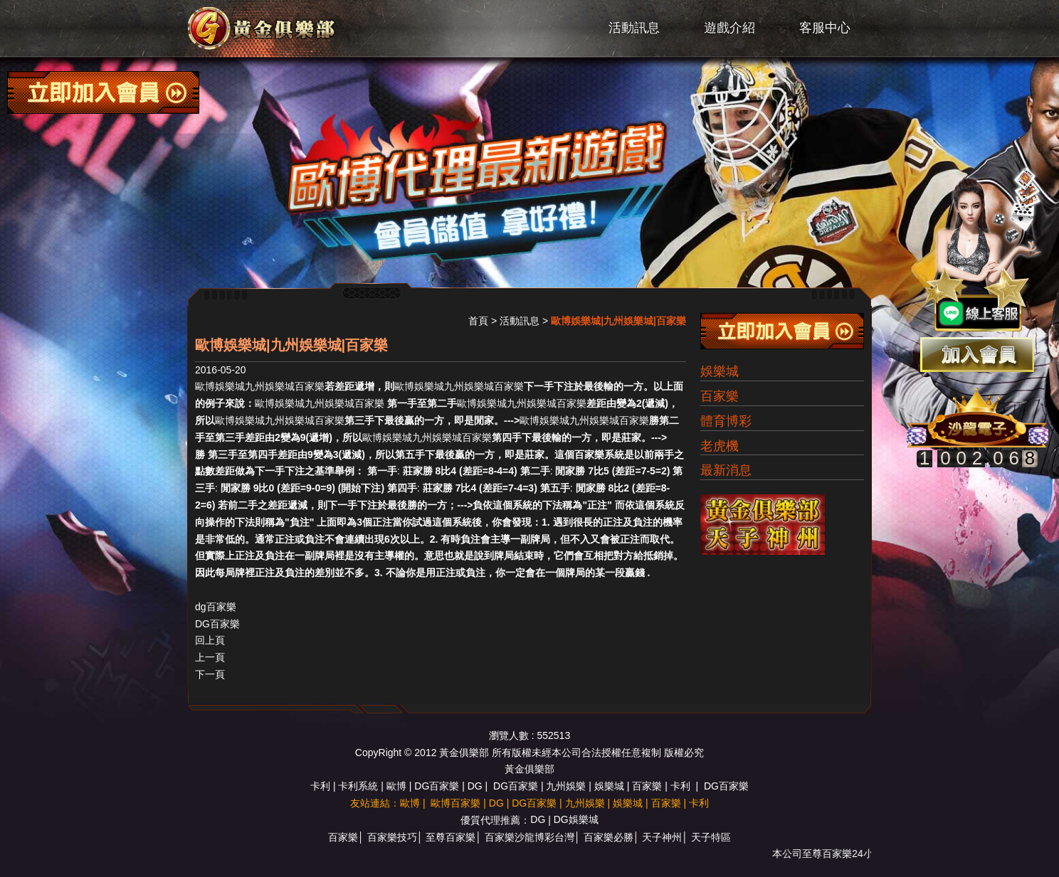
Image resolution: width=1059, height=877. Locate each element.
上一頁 (210, 657)
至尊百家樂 (450, 837)
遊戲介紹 (729, 28)
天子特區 (711, 837)
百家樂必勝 (608, 837)
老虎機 (719, 446)
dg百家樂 (215, 606)
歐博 (396, 786)
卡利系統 (358, 786)
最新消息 (726, 470)
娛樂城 (719, 371)
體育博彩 (726, 421)
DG (475, 786)
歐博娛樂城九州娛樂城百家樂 (260, 386)
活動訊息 (634, 28)
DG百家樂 (217, 623)
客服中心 (824, 28)
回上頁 (210, 640)
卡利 (320, 786)
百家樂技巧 (392, 837)
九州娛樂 (566, 786)
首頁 (478, 320)
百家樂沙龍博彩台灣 (529, 837)
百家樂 (719, 396)
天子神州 (662, 837)
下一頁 (210, 674)
